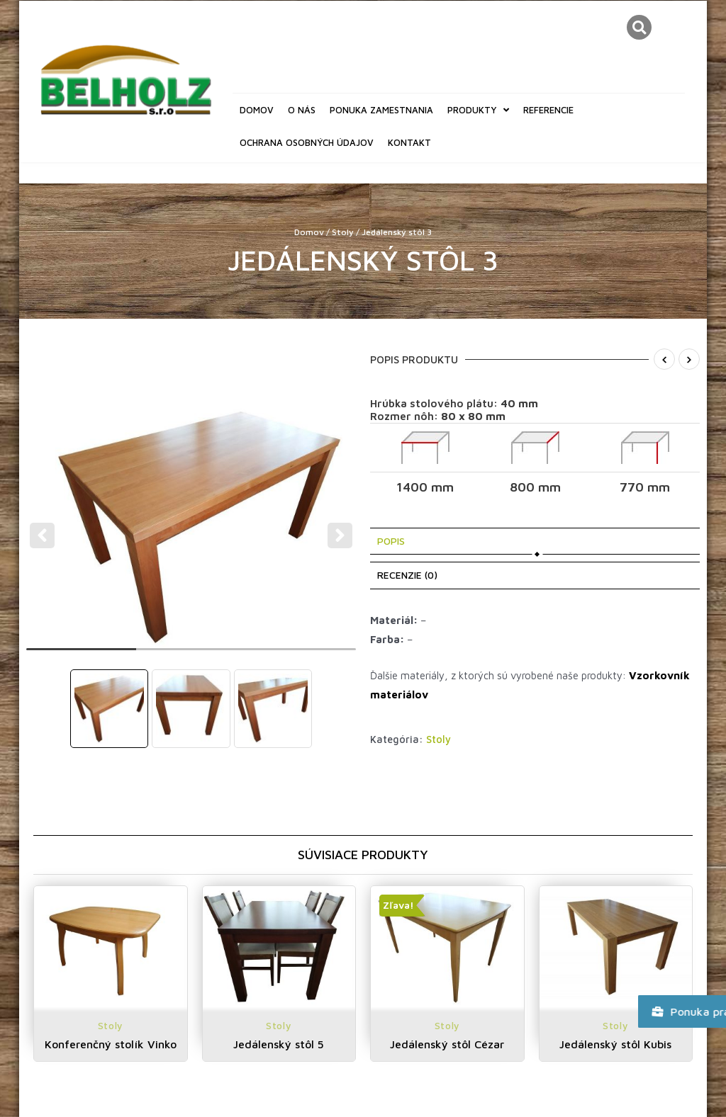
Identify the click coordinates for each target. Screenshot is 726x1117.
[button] (639, 27)
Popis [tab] (391, 541)
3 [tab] (301, 655)
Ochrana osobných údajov (307, 142)
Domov (257, 109)
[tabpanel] (191, 526)
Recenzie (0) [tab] (407, 575)
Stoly (343, 232)
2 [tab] (191, 655)
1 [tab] (81, 655)
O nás (301, 109)
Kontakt (409, 142)
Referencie (548, 109)
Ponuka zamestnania (381, 109)
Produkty (478, 110)
